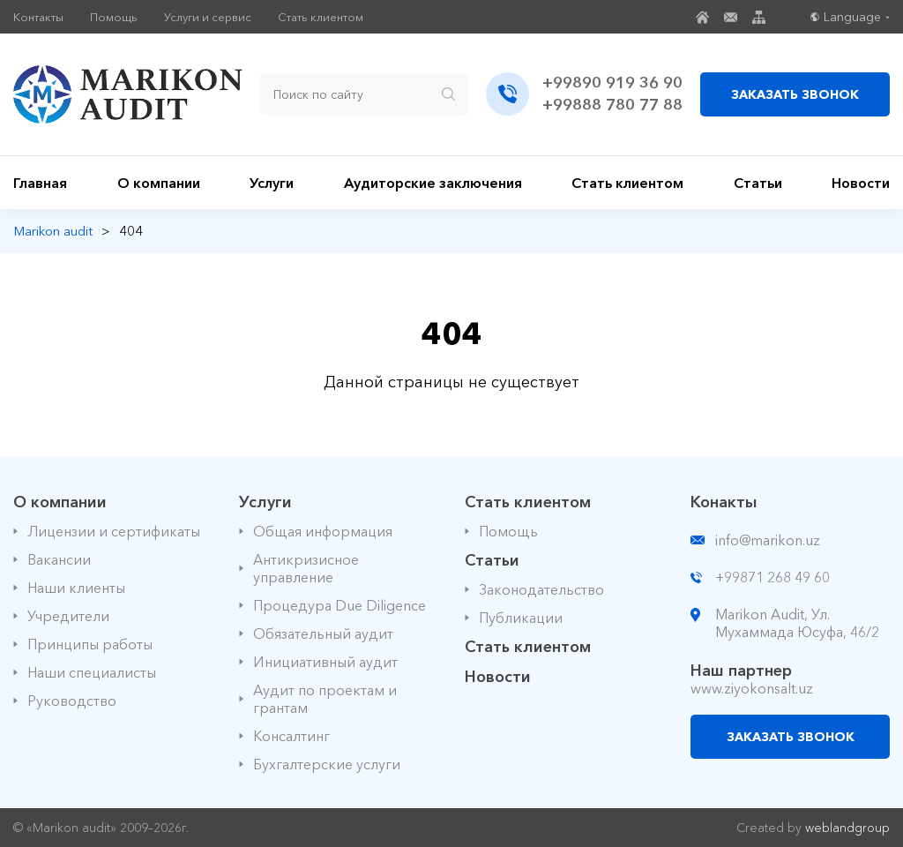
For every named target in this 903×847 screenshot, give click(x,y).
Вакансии (59, 559)
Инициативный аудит (325, 662)
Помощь (114, 17)
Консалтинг (291, 736)
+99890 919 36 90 (612, 83)
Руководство (71, 700)
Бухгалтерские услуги (326, 764)
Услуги (272, 182)
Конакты (723, 502)
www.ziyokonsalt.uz (751, 688)
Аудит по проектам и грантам (325, 698)
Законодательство (541, 589)
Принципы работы (90, 644)
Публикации (521, 617)
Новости (861, 182)
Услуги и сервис (207, 17)
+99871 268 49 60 (772, 577)
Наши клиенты (76, 587)
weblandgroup (847, 828)
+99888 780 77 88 (612, 105)
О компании (158, 182)
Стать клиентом (320, 17)
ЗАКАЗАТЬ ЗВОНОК (795, 94)
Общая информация (322, 531)
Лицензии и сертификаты (113, 531)
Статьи (758, 182)
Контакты (38, 17)
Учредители (68, 616)
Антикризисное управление (306, 568)
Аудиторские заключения (433, 182)
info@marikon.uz (767, 540)
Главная (40, 182)
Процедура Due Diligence (339, 605)
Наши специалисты (91, 672)
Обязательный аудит (323, 633)
